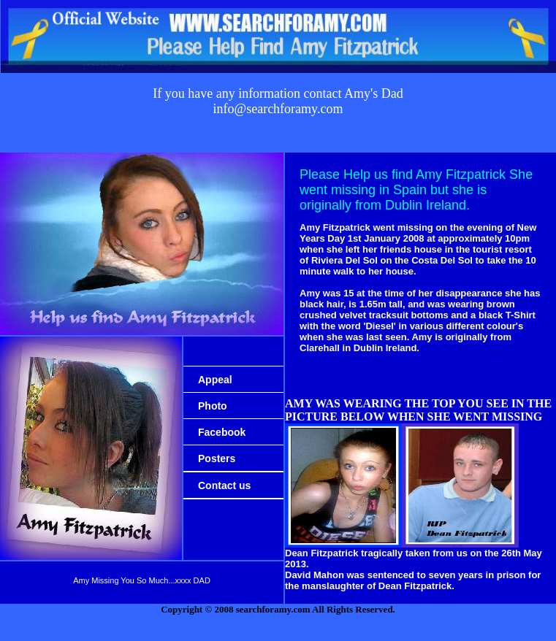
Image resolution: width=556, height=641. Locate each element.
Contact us (224, 485)
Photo (212, 406)
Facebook (221, 432)
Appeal (215, 379)
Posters (216, 458)
